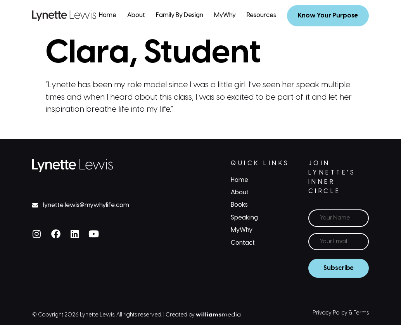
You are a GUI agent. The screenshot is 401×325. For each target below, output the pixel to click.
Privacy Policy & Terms (341, 313)
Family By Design (179, 15)
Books (239, 205)
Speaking (244, 217)
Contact (243, 243)
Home (107, 15)
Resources (261, 15)
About (136, 15)
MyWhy (225, 15)
